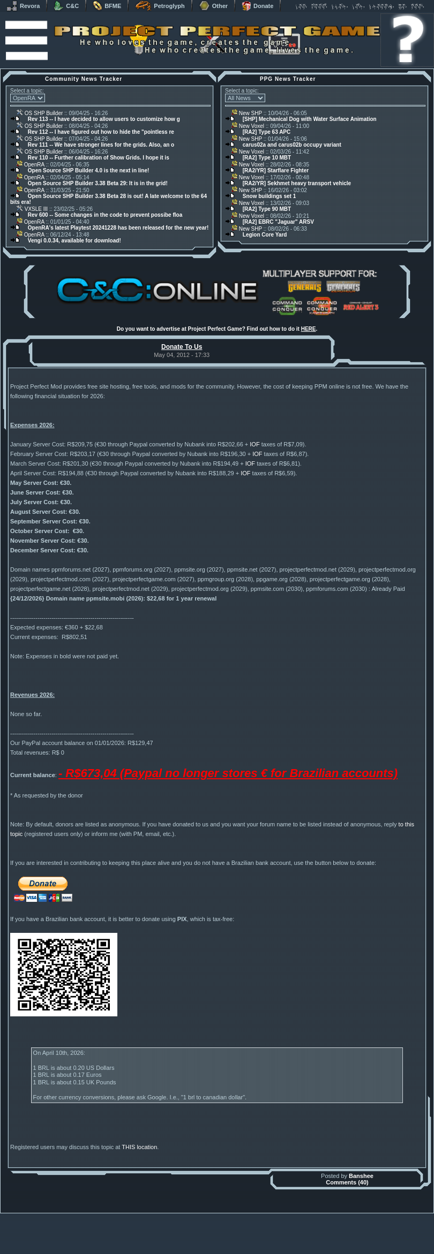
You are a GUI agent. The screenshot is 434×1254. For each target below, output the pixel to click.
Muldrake (170, 1239)
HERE (308, 329)
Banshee (361, 1199)
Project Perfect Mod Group (211, 1245)
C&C (66, 6)
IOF (254, 444)
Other (213, 6)
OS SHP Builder (40, 113)
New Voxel (247, 126)
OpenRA (30, 165)
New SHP (246, 113)
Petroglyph (159, 6)
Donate (257, 6)
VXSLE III (32, 209)
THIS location (139, 1170)
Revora (23, 6)
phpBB (278, 1239)
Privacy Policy (273, 1251)
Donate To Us (181, 347)
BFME (107, 6)
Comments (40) (347, 1206)
